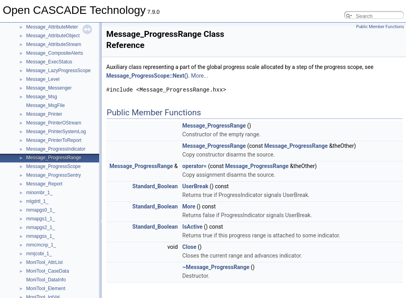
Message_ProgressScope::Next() (147, 76)
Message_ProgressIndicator (55, 149)
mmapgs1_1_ (40, 219)
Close (189, 247)
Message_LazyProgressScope (58, 70)
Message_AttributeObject (53, 35)
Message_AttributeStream (53, 44)
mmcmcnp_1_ (41, 245)
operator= (194, 166)
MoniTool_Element (45, 288)
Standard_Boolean (155, 186)
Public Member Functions (380, 26)
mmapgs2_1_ (40, 227)
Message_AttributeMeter (52, 27)
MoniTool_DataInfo (46, 280)
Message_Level (42, 79)
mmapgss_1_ (40, 236)
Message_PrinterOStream (53, 123)
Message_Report (44, 184)
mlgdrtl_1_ (37, 201)
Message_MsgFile (45, 105)
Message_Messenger (49, 88)
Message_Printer (44, 114)
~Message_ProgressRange (215, 267)
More (188, 206)
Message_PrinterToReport (53, 140)
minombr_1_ (39, 192)
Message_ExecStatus (49, 62)
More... (199, 76)
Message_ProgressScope (53, 166)
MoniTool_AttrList (44, 262)
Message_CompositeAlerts (54, 53)
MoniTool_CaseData (47, 271)
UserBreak (195, 186)
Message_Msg (41, 96)
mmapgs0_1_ (40, 210)
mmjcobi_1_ (39, 253)
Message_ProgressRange (53, 157)
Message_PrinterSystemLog (56, 131)
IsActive (192, 227)
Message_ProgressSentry (53, 175)
